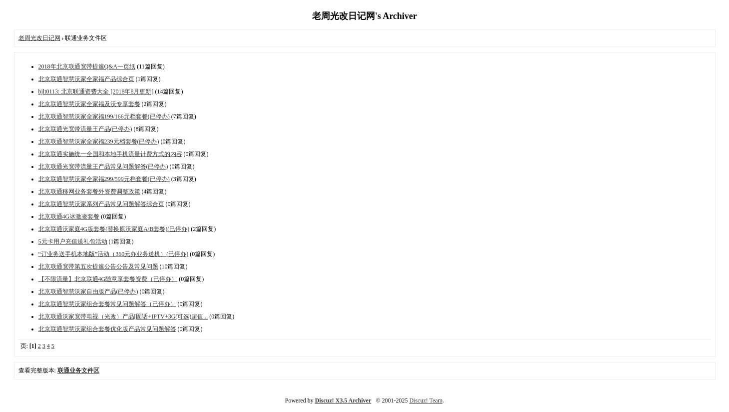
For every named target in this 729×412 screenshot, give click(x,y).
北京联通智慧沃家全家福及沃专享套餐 (89, 104)
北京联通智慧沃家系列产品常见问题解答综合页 (101, 204)
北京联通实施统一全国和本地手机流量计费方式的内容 (110, 154)
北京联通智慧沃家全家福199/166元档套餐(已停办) (104, 116)
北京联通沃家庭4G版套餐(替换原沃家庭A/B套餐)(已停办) (114, 229)
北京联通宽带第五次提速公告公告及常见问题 (98, 266)
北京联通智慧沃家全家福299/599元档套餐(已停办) (104, 179)
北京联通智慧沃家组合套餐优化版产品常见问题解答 (107, 329)
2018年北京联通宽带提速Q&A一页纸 (87, 66)
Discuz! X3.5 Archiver (343, 400)
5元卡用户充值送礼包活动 (72, 241)
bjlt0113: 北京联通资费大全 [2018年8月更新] (96, 91)
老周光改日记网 (39, 38)
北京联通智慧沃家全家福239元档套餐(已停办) (98, 141)
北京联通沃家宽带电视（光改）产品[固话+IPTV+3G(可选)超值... (123, 316)
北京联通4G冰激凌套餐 (69, 216)
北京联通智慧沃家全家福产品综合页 (86, 79)
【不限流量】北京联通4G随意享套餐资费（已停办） (108, 279)
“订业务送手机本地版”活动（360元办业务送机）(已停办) (113, 254)
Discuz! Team (426, 400)
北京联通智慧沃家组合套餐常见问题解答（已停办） (107, 304)
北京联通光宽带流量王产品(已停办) (85, 129)
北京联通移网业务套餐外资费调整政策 (89, 191)
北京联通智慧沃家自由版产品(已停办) (88, 291)
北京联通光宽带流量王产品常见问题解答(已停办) (103, 166)
